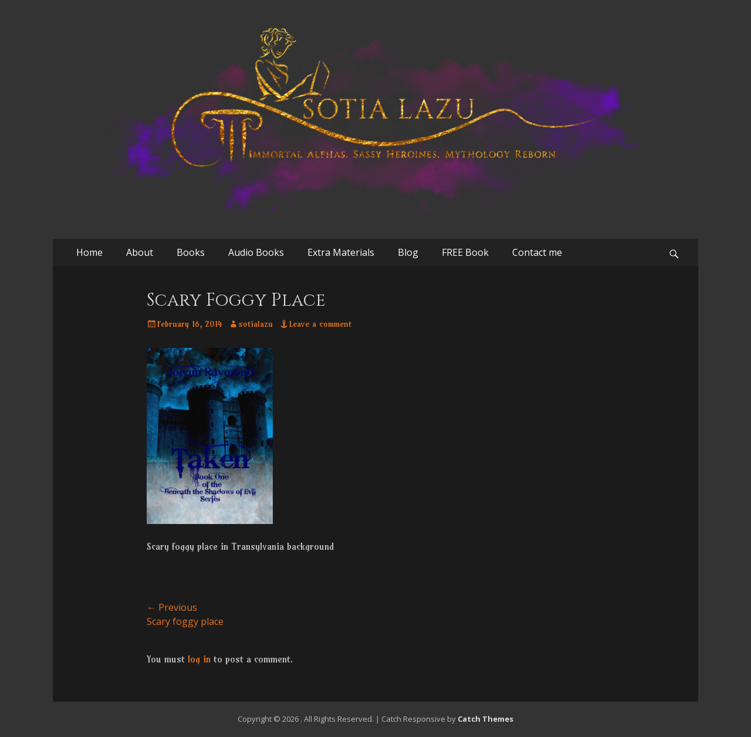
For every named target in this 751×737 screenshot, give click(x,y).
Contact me (537, 252)
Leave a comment (320, 324)
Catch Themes (485, 719)
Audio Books (256, 252)
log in (199, 659)
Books (191, 252)
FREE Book (465, 252)
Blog (408, 252)
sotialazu (256, 324)
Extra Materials (340, 252)
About (139, 252)
